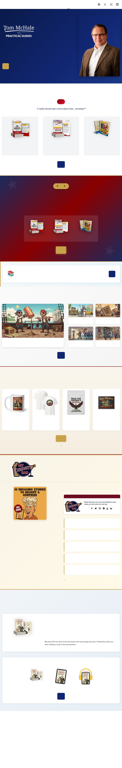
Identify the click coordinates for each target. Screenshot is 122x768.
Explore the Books (5, 66)
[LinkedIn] (117, 4)
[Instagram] (111, 4)
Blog (82, 4)
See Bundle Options (61, 250)
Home (68, 4)
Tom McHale (3, 4)
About (90, 4)
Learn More (112, 274)
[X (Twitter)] (105, 4)
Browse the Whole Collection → (61, 438)
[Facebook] (99, 4)
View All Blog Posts (61, 355)
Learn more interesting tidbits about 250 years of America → (61, 445)
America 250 (75, 4)
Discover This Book (61, 696)
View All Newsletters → (65, 580)
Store (79, 4)
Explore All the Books (61, 164)
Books (72, 4)
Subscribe (86, 4)
